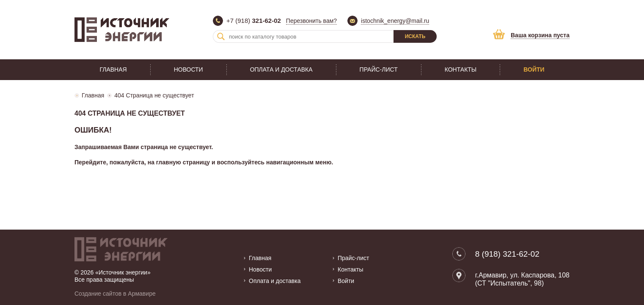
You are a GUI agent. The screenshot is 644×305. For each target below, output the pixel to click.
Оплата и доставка (281, 69)
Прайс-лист (379, 69)
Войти (533, 69)
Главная (113, 69)
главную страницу (183, 162)
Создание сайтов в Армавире (115, 293)
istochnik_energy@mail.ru (395, 20)
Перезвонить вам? (311, 20)
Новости (188, 69)
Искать (415, 36)
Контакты (461, 69)
